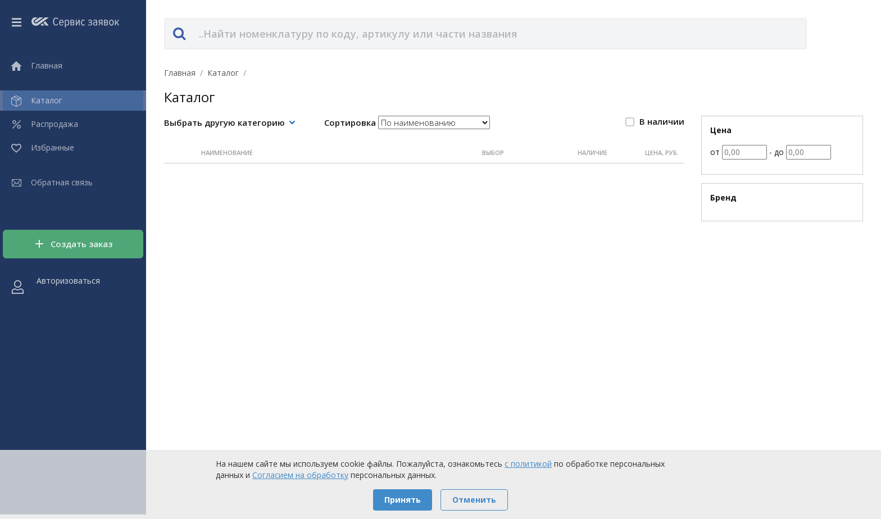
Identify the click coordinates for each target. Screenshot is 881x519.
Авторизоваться (68, 280)
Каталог (223, 72)
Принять (402, 499)
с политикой (528, 463)
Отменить (474, 499)
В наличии (654, 121)
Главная (180, 72)
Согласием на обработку (300, 475)
